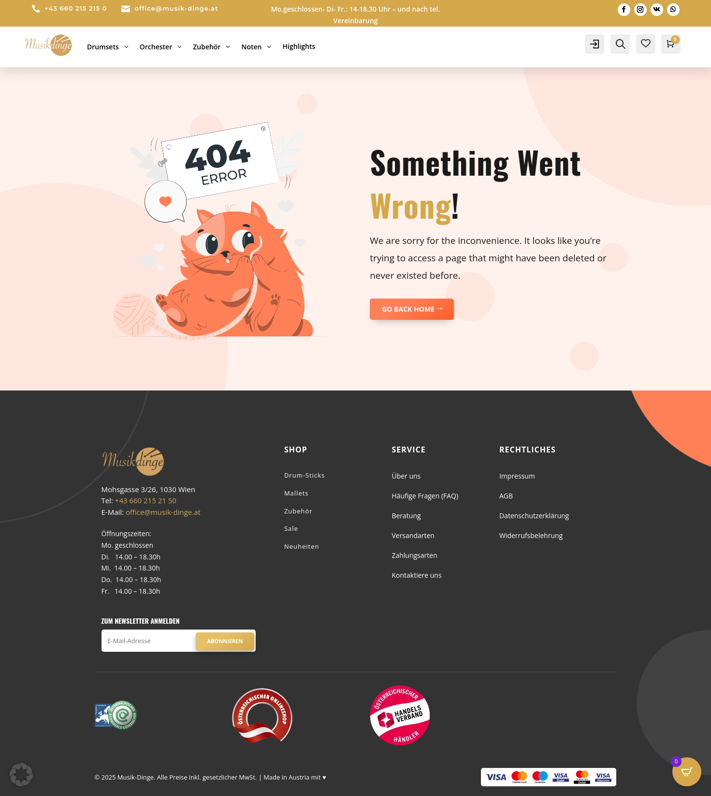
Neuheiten (301, 546)
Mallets (296, 493)
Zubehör (298, 511)
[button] (21, 774)
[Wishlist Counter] (646, 43)
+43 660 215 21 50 (145, 500)
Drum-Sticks (304, 475)
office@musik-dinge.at (176, 8)
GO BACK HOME (408, 309)
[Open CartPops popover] (686, 771)
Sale (291, 528)
